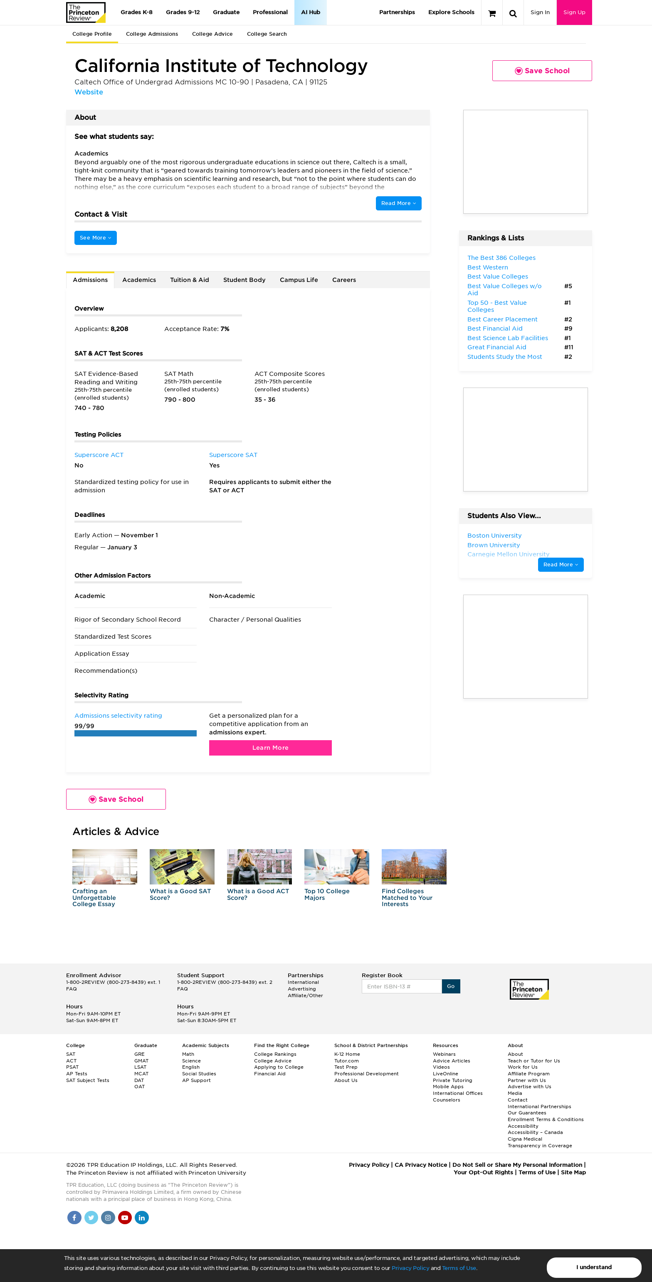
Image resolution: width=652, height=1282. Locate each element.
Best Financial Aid (495, 328)
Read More (398, 203)
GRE (139, 1054)
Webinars (444, 1054)
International (303, 982)
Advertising (302, 989)
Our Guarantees (527, 1113)
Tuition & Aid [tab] (189, 280)
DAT (139, 1080)
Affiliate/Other (305, 995)
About (515, 1054)
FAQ (71, 989)
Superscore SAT (233, 455)
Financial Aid (270, 1074)
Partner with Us (527, 1080)
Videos (441, 1067)
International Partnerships (539, 1106)
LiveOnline (445, 1074)
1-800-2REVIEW (113, 982)
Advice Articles (451, 1061)
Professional (270, 12)
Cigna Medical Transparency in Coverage (540, 1142)
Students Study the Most (504, 356)
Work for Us (523, 1067)
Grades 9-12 (183, 12)
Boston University (494, 535)
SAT (70, 1054)
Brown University (493, 545)
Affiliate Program (529, 1074)
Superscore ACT (98, 455)
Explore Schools (451, 12)
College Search (267, 34)
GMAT (141, 1061)
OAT (139, 1086)
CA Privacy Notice (421, 1165)
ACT (71, 1061)
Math (188, 1054)
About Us (346, 1080)
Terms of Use (459, 1268)
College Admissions (152, 34)
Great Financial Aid (496, 347)
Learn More (270, 747)
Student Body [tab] (244, 280)
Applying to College (279, 1067)
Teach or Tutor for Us (534, 1061)
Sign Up (574, 12)
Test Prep (346, 1067)
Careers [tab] (344, 280)
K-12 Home (347, 1054)
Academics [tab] (139, 280)
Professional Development (366, 1074)
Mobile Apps (448, 1086)
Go (451, 986)
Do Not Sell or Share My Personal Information (517, 1165)
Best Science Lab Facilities (507, 338)
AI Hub (310, 12)
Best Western (487, 267)
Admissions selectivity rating (118, 715)
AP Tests (76, 1074)
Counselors (446, 1100)
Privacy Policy (410, 1268)
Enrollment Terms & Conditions (546, 1119)
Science (191, 1061)
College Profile (92, 34)
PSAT (72, 1067)
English (191, 1067)
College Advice (212, 34)
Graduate (226, 12)
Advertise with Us (529, 1086)
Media (515, 1093)
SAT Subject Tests (87, 1080)
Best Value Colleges (497, 276)
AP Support (196, 1080)
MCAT (141, 1074)
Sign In (540, 12)
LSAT (140, 1067)
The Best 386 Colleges (501, 257)
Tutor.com (346, 1061)
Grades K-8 (137, 12)
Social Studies (199, 1074)
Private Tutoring (452, 1080)
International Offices (458, 1093)
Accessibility (523, 1126)
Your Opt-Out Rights (483, 1172)
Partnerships (397, 12)
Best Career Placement (502, 319)
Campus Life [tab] (299, 280)
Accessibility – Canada (535, 1132)
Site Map (573, 1172)
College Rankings (275, 1054)
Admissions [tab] (90, 280)
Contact (518, 1100)
